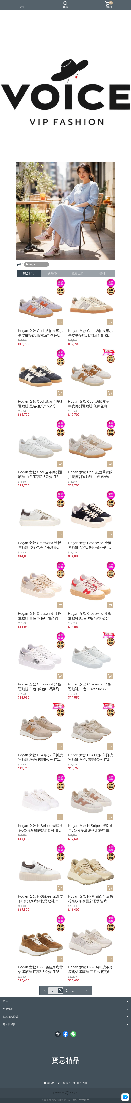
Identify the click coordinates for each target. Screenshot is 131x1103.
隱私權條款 (9, 1024)
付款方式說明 (10, 1016)
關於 (5, 1001)
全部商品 (8, 1008)
